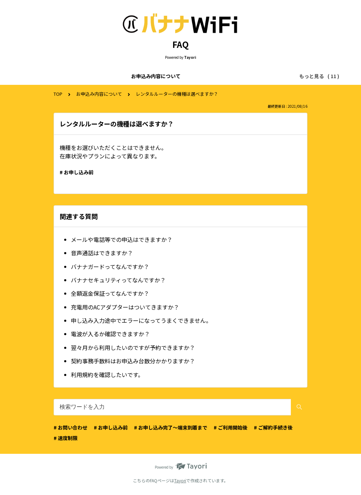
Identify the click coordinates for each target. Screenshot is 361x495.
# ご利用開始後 (230, 427)
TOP (58, 93)
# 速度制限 (66, 437)
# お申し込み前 (76, 172)
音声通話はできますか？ (102, 253)
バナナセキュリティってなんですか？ (118, 280)
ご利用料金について (118, 76)
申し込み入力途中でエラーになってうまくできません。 (141, 320)
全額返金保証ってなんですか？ (110, 293)
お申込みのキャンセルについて (243, 76)
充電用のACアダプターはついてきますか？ (125, 307)
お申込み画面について (174, 76)
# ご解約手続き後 (273, 427)
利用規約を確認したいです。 (107, 374)
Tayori (180, 480)
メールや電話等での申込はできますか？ (121, 239)
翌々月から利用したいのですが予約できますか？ (133, 347)
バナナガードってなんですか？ (110, 266)
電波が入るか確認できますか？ (110, 334)
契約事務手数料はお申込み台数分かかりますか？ (133, 361)
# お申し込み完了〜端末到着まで (170, 427)
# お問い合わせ (70, 427)
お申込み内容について (61, 76)
